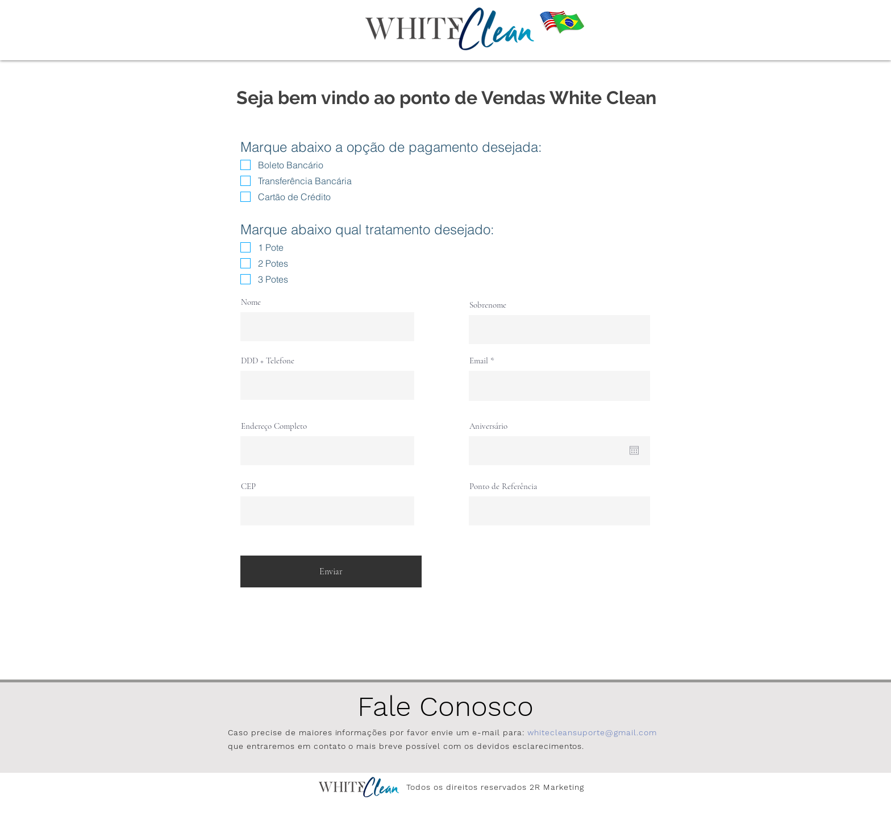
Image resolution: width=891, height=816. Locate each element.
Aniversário (488, 426)
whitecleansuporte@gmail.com (592, 732)
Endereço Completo (274, 426)
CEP (248, 486)
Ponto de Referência (503, 486)
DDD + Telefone (267, 361)
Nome (251, 302)
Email (478, 361)
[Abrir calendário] (634, 450)
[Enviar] (331, 571)
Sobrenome (487, 305)
